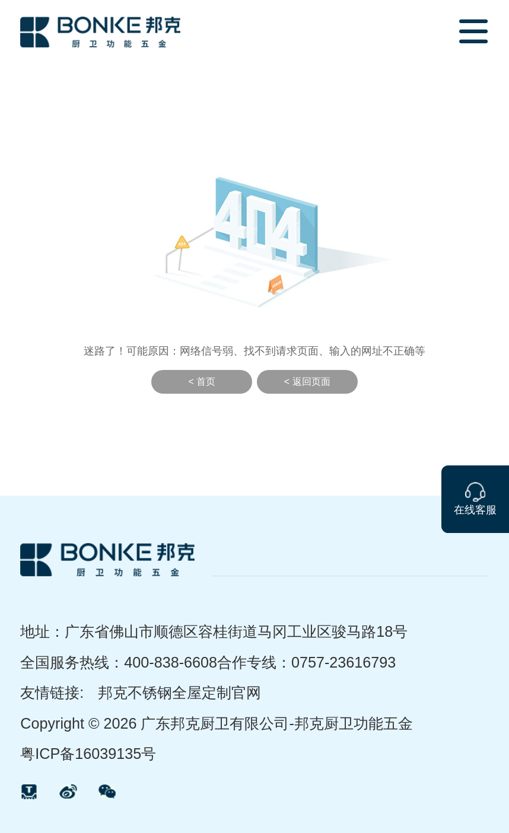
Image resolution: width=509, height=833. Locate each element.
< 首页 (201, 381)
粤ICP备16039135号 (88, 753)
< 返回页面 (307, 381)
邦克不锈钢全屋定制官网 (179, 692)
